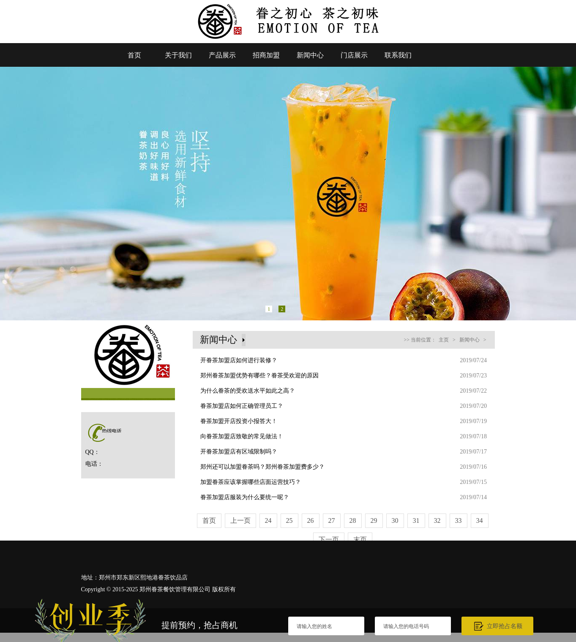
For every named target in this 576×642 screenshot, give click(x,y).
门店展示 (354, 55)
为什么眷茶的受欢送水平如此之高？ (247, 391)
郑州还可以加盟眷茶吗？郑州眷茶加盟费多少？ (262, 467)
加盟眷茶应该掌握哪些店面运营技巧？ (250, 482)
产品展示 (222, 55)
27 (331, 520)
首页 (134, 55)
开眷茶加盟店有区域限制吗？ (238, 451)
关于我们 (178, 55)
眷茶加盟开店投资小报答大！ (238, 421)
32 (437, 520)
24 (268, 520)
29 (374, 520)
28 (352, 520)
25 (289, 520)
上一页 (240, 520)
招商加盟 (266, 55)
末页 (360, 539)
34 (479, 520)
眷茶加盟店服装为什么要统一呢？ (244, 497)
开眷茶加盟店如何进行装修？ (238, 360)
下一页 (329, 539)
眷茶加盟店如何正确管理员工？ (241, 406)
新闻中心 (310, 55)
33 (458, 520)
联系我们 (398, 55)
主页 (444, 340)
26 (310, 520)
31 (416, 520)
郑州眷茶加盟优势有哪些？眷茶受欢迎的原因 (259, 375)
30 (395, 520)
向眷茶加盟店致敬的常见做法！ (241, 436)
